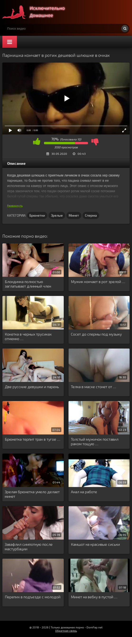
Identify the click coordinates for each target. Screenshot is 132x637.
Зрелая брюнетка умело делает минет (32, 493)
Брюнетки (37, 215)
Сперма (91, 215)
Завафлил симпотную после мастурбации (29, 546)
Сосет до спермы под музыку (96, 334)
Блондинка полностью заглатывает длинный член (28, 283)
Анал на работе (84, 491)
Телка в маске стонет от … (93, 386)
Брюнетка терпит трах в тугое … (32, 439)
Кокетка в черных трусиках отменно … (28, 336)
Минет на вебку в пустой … (94, 596)
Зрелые (57, 215)
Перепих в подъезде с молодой (32, 596)
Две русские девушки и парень (32, 386)
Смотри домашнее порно (38, 12)
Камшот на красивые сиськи (95, 544)
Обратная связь (66, 630)
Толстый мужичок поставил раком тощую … (94, 441)
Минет (74, 215)
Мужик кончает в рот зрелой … (98, 281)
